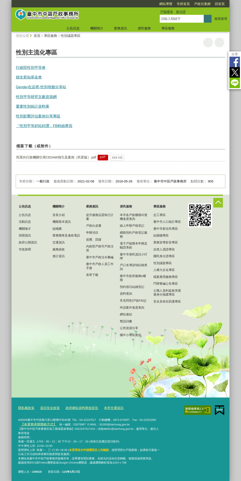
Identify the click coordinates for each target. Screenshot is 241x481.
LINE (234, 83)
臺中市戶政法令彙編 (100, 257)
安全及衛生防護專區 (167, 301)
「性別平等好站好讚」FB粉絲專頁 (44, 126)
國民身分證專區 (164, 256)
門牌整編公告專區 (165, 283)
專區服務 (168, 28)
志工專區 (159, 215)
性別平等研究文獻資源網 (36, 97)
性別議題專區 (70, 35)
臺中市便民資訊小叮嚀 (133, 256)
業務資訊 (120, 28)
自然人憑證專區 (164, 249)
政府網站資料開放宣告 (75, 407)
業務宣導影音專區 (165, 242)
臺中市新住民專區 (165, 228)
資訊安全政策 (46, 407)
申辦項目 (92, 232)
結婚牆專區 (161, 235)
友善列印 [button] (208, 42)
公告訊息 (73, 28)
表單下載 (92, 275)
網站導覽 (165, 4)
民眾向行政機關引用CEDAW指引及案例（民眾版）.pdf (56, 157)
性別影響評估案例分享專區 (38, 116)
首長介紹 (59, 215)
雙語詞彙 (126, 321)
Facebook (234, 62)
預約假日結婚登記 (132, 287)
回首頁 (220, 4)
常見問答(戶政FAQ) (133, 300)
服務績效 (59, 249)
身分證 (181, 12)
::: (9, 2)
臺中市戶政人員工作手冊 (100, 266)
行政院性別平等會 (31, 68)
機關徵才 (25, 228)
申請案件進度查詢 (132, 307)
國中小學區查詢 (130, 335)
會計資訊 (59, 256)
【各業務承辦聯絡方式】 (35, 423)
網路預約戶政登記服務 (133, 234)
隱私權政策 (25, 407)
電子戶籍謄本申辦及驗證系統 (133, 245)
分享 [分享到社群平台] (234, 54)
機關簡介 (96, 28)
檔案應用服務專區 (165, 277)
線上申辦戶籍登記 (132, 225)
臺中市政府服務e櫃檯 (133, 278)
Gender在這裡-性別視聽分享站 (41, 87)
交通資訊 (59, 242)
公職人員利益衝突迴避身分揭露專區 (167, 292)
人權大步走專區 (164, 270)
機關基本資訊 (62, 221)
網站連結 (126, 314)
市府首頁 (183, 4)
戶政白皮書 (93, 225)
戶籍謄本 (166, 12)
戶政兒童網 (202, 4)
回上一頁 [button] (219, 42)
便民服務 (144, 28)
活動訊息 (25, 221)
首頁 (37, 35)
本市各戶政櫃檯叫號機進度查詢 (133, 217)
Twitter (234, 72)
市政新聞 (25, 249)
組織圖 (57, 228)
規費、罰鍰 (93, 239)
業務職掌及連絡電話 (66, 235)
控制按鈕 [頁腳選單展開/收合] (218, 202)
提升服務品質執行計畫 (100, 217)
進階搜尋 (220, 18)
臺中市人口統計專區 (167, 221)
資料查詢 (126, 293)
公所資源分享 (129, 328)
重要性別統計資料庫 (32, 106)
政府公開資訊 (28, 242)
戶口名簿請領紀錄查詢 (133, 267)
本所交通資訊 (103, 407)
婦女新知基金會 (29, 77)
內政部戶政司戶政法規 (100, 248)
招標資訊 (25, 235)
